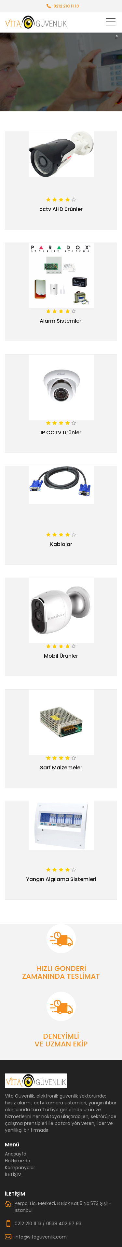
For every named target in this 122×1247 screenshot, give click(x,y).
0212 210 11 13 (66, 6)
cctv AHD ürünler (61, 209)
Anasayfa (15, 1154)
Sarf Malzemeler (61, 767)
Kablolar (61, 544)
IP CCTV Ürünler (61, 432)
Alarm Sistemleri (61, 321)
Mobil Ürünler (61, 656)
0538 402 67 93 (63, 1223)
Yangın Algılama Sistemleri (61, 879)
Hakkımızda (17, 1160)
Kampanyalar (20, 1167)
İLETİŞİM (13, 1174)
